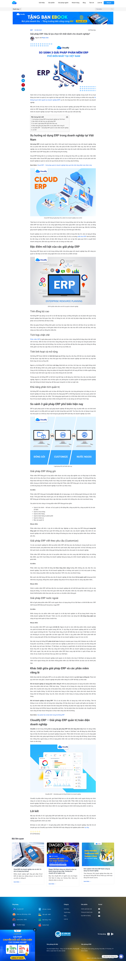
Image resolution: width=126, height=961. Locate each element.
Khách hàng (75, 2)
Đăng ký (109, 2)
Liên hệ (99, 2)
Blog (84, 2)
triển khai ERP (82, 236)
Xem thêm (17, 882)
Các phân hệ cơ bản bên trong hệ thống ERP (50, 715)
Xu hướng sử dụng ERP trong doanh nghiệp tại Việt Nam (48, 119)
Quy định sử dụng (86, 915)
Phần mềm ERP (35, 339)
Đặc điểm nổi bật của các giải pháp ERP (44, 121)
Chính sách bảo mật (86, 909)
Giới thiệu (42, 2)
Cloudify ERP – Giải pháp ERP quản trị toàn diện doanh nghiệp (50, 128)
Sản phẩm (51, 2)
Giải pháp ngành (63, 2)
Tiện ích (91, 2)
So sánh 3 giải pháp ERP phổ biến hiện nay (44, 123)
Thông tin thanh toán (86, 912)
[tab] (34, 930)
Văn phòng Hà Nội (52, 944)
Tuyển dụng (67, 912)
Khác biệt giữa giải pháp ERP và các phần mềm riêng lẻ (48, 125)
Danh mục (16, 9)
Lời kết (34, 130)
